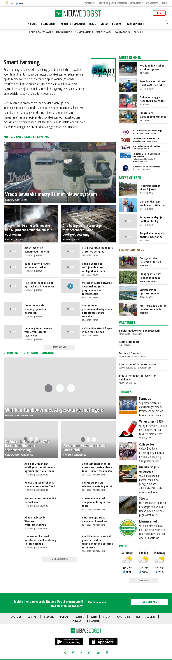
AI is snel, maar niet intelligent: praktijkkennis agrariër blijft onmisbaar (39, 467)
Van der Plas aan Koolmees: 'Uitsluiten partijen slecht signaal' (152, 203)
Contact (33, 616)
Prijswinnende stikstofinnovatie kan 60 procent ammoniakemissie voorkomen (28, 230)
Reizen (106, 616)
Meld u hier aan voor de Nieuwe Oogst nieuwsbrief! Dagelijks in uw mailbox (48, 603)
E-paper (163, 3)
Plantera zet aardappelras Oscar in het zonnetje (153, 114)
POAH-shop (102, 3)
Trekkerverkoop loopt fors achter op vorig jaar (97, 249)
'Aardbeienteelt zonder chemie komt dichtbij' (84, 448)
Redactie (49, 616)
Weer (123, 545)
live (160, 13)
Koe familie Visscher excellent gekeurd (152, 67)
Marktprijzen (135, 24)
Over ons (16, 616)
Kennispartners (119, 3)
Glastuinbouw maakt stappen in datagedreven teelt (97, 501)
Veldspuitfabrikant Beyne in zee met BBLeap (97, 330)
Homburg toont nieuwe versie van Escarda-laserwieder (38, 331)
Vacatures (90, 3)
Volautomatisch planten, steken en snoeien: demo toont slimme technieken (97, 467)
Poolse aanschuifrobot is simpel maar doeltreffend (39, 484)
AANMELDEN (149, 602)
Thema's (138, 32)
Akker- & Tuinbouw (73, 24)
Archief (80, 616)
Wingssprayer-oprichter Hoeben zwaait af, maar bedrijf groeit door (151, 291)
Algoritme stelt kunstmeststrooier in (37, 249)
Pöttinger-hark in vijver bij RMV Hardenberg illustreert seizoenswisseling (27, 445)
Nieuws (32, 24)
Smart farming (84, 32)
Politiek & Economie (41, 32)
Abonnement (136, 3)
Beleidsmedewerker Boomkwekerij (139, 330)
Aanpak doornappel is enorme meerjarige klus (152, 235)
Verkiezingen (103, 32)
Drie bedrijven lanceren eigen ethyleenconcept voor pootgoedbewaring (83, 230)
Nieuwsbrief (151, 3)
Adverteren (123, 616)
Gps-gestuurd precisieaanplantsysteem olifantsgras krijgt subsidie (97, 310)
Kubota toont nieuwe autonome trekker (37, 265)
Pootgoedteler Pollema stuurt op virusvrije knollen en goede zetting (152, 260)
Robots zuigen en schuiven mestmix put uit (97, 484)
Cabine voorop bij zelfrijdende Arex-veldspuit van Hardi (93, 267)
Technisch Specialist (131, 353)
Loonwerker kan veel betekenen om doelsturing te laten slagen (40, 539)
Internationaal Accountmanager (138, 364)
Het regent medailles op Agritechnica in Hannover (39, 284)
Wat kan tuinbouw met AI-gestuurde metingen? (54, 410)
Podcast (117, 24)
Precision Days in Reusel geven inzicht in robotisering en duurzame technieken (97, 541)
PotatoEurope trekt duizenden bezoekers (94, 519)
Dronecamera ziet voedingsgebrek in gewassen (35, 308)
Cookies (151, 616)
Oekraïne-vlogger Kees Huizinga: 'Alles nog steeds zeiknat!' (152, 99)
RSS (138, 616)
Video (104, 24)
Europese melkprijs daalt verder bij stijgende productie (151, 219)
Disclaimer (93, 621)
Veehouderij (48, 24)
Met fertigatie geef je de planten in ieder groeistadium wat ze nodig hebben (153, 307)
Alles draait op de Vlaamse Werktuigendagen (35, 521)
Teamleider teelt (129, 342)
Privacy (76, 621)
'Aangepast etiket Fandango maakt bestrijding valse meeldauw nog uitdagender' (150, 275)
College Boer (122, 32)
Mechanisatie (64, 32)
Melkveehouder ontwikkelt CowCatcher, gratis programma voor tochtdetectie (98, 288)
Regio (92, 24)
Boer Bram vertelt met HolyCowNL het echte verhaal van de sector (153, 83)
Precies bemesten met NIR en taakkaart (40, 500)
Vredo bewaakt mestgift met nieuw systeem (51, 194)
